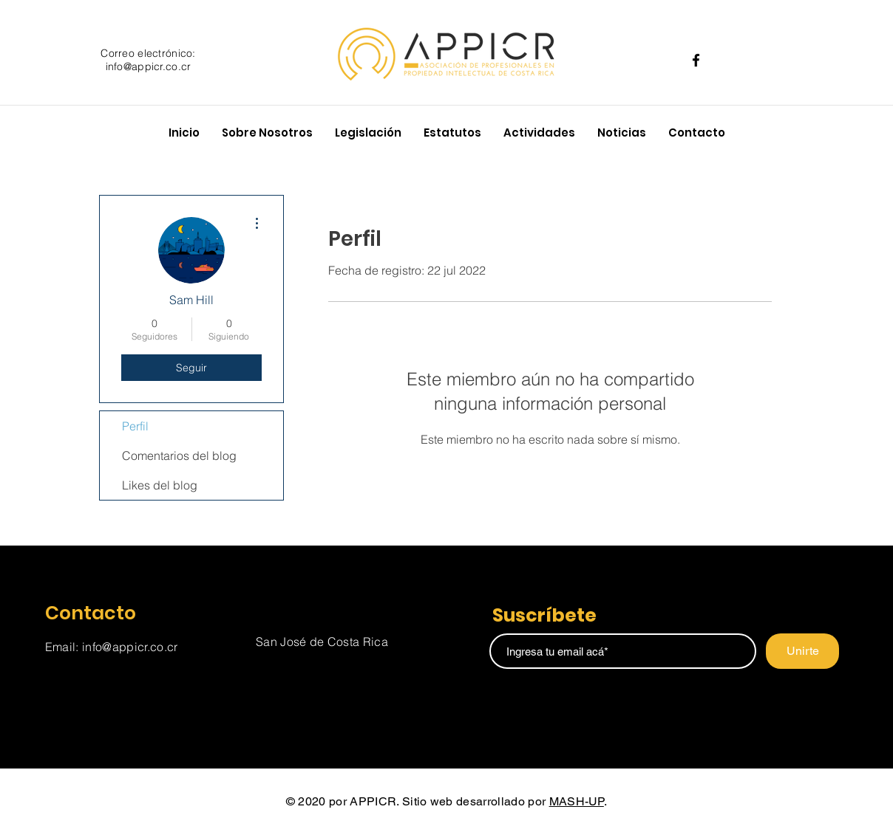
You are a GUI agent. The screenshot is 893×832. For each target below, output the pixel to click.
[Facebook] (695, 60)
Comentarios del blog (179, 455)
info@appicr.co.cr (148, 66)
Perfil (135, 426)
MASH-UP (576, 801)
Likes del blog (159, 485)
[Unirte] (802, 651)
